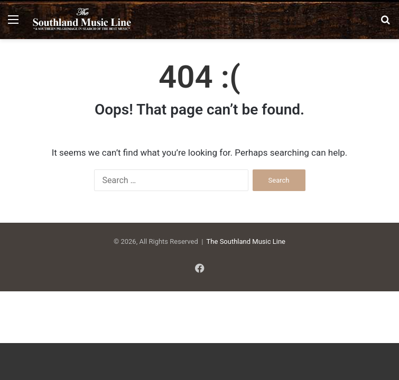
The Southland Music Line (246, 241)
